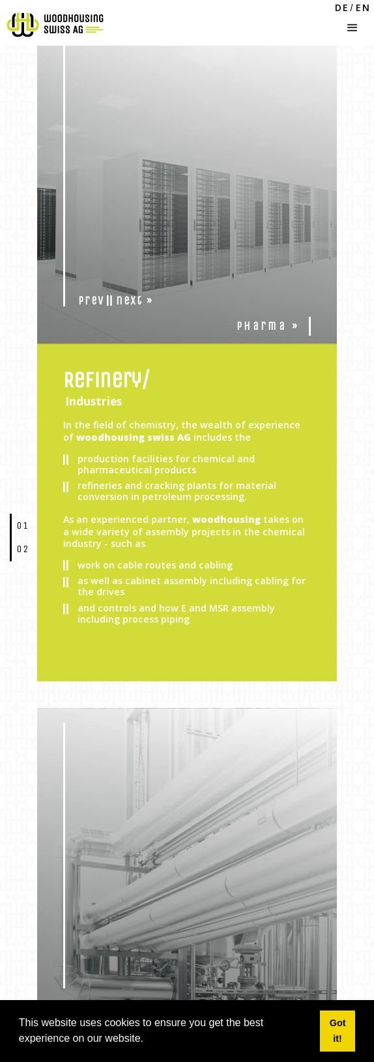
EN (363, 7)
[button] (352, 25)
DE (342, 7)
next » (134, 300)
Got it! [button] (338, 1031)
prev (91, 300)
